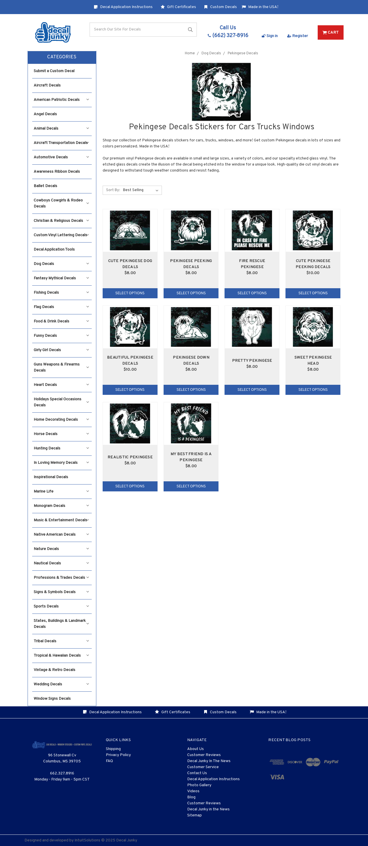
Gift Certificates (178, 7)
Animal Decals (61, 128)
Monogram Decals (61, 505)
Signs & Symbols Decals (61, 592)
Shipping (113, 749)
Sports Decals (61, 606)
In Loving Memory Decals (61, 462)
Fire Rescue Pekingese (252, 264)
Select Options (130, 293)
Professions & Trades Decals (61, 577)
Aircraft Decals (47, 85)
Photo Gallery (199, 785)
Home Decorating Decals (61, 419)
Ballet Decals (45, 186)
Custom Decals (220, 7)
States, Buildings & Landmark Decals (61, 623)
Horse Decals (61, 434)
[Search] (143, 29)
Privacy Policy (118, 755)
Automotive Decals (61, 157)
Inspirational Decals (51, 477)
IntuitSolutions (87, 840)
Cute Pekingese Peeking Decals (313, 264)
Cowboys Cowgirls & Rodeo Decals (61, 203)
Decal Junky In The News (209, 761)
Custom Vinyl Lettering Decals (61, 235)
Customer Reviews (204, 755)
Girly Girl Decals (61, 350)
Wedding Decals (61, 684)
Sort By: (113, 190)
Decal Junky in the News (208, 809)
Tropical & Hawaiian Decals (61, 655)
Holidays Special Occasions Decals (61, 402)
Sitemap (194, 815)
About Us (195, 749)
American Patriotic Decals (61, 99)
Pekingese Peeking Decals (191, 264)
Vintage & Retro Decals (54, 670)
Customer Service (203, 767)
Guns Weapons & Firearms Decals (61, 367)
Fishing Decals (61, 292)
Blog (191, 797)
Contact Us (197, 773)
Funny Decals (61, 335)
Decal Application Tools (54, 249)
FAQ (109, 761)
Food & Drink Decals (61, 321)
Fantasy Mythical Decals (61, 278)
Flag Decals (61, 307)
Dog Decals (61, 264)
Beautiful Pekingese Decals (130, 360)
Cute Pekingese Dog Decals (130, 264)
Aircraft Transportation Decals (61, 143)
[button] (62, 57)
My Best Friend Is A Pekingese (191, 457)
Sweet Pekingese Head (313, 360)
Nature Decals (61, 549)
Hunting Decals (61, 448)
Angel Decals (45, 114)
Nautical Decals (61, 563)
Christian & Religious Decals (61, 220)
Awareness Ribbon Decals (57, 171)
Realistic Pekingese (130, 457)
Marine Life (61, 491)
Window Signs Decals (52, 698)
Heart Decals (61, 384)
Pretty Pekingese (252, 360)
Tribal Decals (61, 641)
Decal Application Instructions (123, 7)
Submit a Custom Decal (54, 71)
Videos (193, 791)
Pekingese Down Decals (191, 360)
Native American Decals (61, 534)
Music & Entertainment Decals (61, 520)
